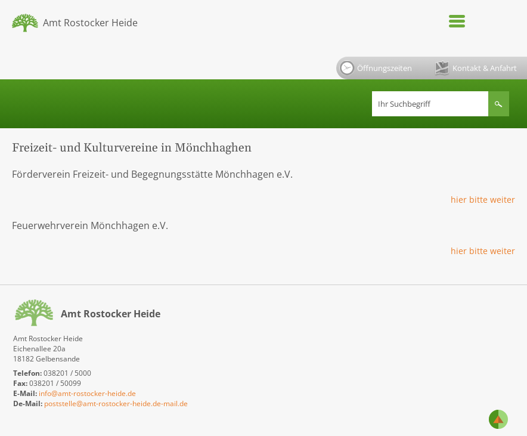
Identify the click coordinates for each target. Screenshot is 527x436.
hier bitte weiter (483, 199)
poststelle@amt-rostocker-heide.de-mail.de (116, 403)
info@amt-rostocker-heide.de (87, 393)
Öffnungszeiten (375, 68)
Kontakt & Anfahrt (476, 68)
